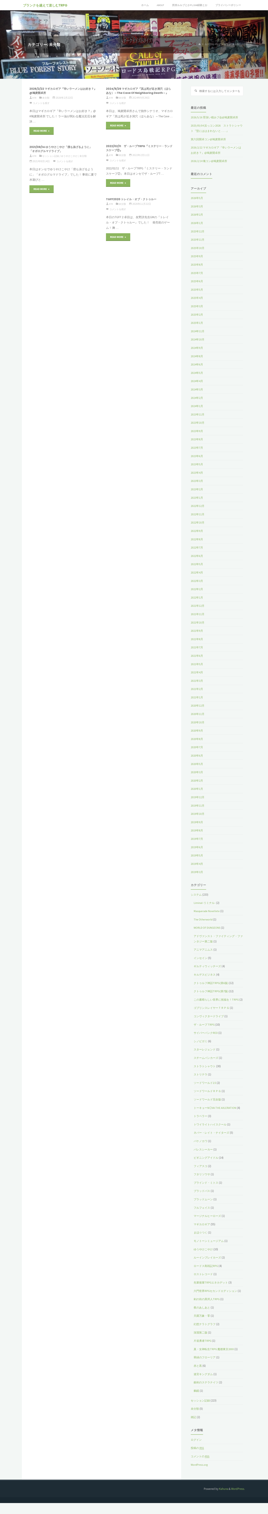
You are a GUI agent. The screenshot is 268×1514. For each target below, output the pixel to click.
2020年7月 (197, 748)
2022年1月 (197, 598)
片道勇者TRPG (203, 1352)
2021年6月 (197, 656)
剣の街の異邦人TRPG (207, 1310)
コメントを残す (42, 103)
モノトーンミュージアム (210, 1247)
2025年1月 (197, 323)
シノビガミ (201, 1047)
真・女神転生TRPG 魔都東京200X (215, 1360)
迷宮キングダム (204, 1385)
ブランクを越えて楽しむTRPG (45, 5)
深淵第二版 (201, 1343)
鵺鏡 (196, 1402)
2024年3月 (197, 390)
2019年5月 (197, 856)
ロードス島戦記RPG (206, 1271)
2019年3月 (197, 872)
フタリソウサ (202, 1180)
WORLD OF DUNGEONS (208, 928)
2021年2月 (197, 689)
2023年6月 (197, 456)
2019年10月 (198, 814)
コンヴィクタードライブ (210, 1022)
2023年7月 (197, 448)
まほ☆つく (201, 1238)
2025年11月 (198, 240)
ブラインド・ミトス (207, 1188)
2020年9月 (197, 731)
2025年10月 (198, 248)
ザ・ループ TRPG (205, 1030)
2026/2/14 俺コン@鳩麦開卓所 (210, 161)
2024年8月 (197, 356)
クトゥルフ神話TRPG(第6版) (212, 983)
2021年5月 (197, 664)
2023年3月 (197, 481)
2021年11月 (198, 614)
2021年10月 (198, 623)
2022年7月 (197, 548)
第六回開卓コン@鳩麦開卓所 (209, 140)
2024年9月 (197, 348)
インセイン (201, 958)
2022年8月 (197, 540)
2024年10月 (198, 340)
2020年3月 (197, 773)
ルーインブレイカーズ (208, 1263)
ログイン (196, 1451)
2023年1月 (197, 498)
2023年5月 (197, 465)
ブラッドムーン (204, 1205)
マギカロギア (202, 1230)
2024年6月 (197, 365)
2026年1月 (197, 223)
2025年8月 (197, 265)
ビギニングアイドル (207, 1163)
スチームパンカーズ (207, 1063)
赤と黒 (198, 1377)
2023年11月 (198, 415)
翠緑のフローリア (205, 1368)
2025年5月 (197, 290)
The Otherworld (203, 920)
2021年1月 (197, 698)
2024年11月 (198, 332)
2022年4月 (197, 573)
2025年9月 (197, 257)
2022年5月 (197, 564)
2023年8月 (197, 440)
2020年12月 (198, 706)
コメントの (201, 1467)
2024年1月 (197, 406)
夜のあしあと (202, 1318)
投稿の (198, 1459)
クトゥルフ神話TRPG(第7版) (212, 992)
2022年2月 (197, 589)
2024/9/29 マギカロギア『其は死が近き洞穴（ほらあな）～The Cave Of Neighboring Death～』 (137, 92)
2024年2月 (197, 398)
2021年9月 (197, 631)
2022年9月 (197, 531)
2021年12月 (198, 606)
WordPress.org (200, 1476)
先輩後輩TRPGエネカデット (212, 1288)
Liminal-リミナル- (205, 903)
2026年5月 (197, 198)
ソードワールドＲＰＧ (208, 1097)
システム (196, 895)
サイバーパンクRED (206, 1039)
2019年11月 (198, 806)
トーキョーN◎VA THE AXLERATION (216, 1113)
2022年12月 (198, 506)
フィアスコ (201, 1172)
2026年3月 (197, 207)
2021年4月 (197, 673)
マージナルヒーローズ (208, 1222)
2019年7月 (197, 839)
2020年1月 (197, 789)
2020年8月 (197, 739)
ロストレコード (204, 1280)
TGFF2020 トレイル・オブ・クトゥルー (134, 199)
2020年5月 (197, 764)
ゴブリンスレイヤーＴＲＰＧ (212, 1013)
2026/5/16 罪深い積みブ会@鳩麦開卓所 (215, 118)
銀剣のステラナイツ (207, 1393)
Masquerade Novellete (208, 911)
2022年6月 (197, 556)
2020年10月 (198, 723)
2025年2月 (197, 315)
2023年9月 (197, 431)
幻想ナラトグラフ (205, 1335)
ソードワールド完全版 (208, 1105)
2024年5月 (197, 373)
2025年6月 (197, 282)
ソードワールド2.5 (205, 1088)
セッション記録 (52, 156)
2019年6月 (197, 847)
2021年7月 (197, 648)
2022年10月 (198, 523)
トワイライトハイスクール (211, 1130)
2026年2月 (197, 215)
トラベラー (201, 1122)
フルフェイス (202, 1213)
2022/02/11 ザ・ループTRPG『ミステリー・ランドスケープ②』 (138, 148)
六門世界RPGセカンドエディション (216, 1296)
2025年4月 (197, 298)
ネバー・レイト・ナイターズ (212, 1138)
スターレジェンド (205, 1055)
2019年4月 (197, 864)
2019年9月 (197, 823)
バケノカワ (201, 1147)
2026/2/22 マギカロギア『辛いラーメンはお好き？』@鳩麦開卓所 (62, 90)
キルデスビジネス (205, 975)
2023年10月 (198, 423)
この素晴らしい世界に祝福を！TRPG (217, 1000)
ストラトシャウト (205, 1072)
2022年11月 (198, 515)
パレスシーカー (204, 1155)
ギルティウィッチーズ (208, 967)
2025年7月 (197, 273)
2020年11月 (198, 714)
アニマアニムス (204, 950)
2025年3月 (197, 307)
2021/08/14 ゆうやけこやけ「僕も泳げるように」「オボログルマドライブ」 (61, 149)
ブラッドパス (202, 1197)
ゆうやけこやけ (72, 156)
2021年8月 (197, 639)
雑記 (194, 1428)
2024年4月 (197, 381)
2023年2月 (197, 490)
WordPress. (238, 1500)
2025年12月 (198, 232)
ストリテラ (201, 1080)
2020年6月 (197, 756)
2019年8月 (197, 831)
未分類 (47, 97)
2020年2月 (197, 781)
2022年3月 (197, 581)
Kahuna (223, 1500)
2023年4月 (197, 473)
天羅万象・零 (202, 1327)
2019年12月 (198, 798)
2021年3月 (197, 681)
